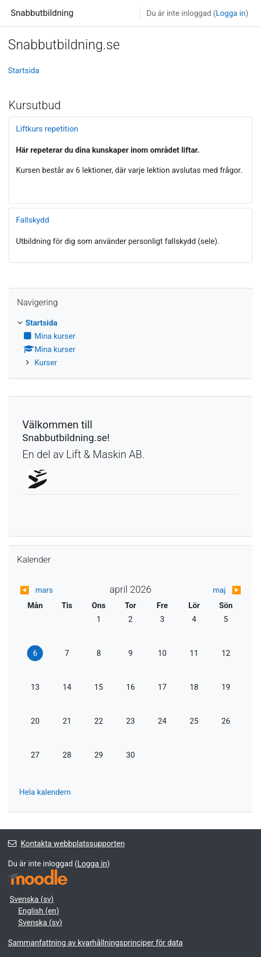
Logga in (231, 13)
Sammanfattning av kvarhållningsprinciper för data (95, 942)
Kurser (45, 362)
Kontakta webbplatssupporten (66, 843)
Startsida (23, 70)
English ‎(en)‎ (38, 911)
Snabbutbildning (42, 13)
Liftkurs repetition (47, 129)
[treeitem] (130, 342)
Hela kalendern (45, 792)
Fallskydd (32, 220)
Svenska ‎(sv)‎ (32, 899)
